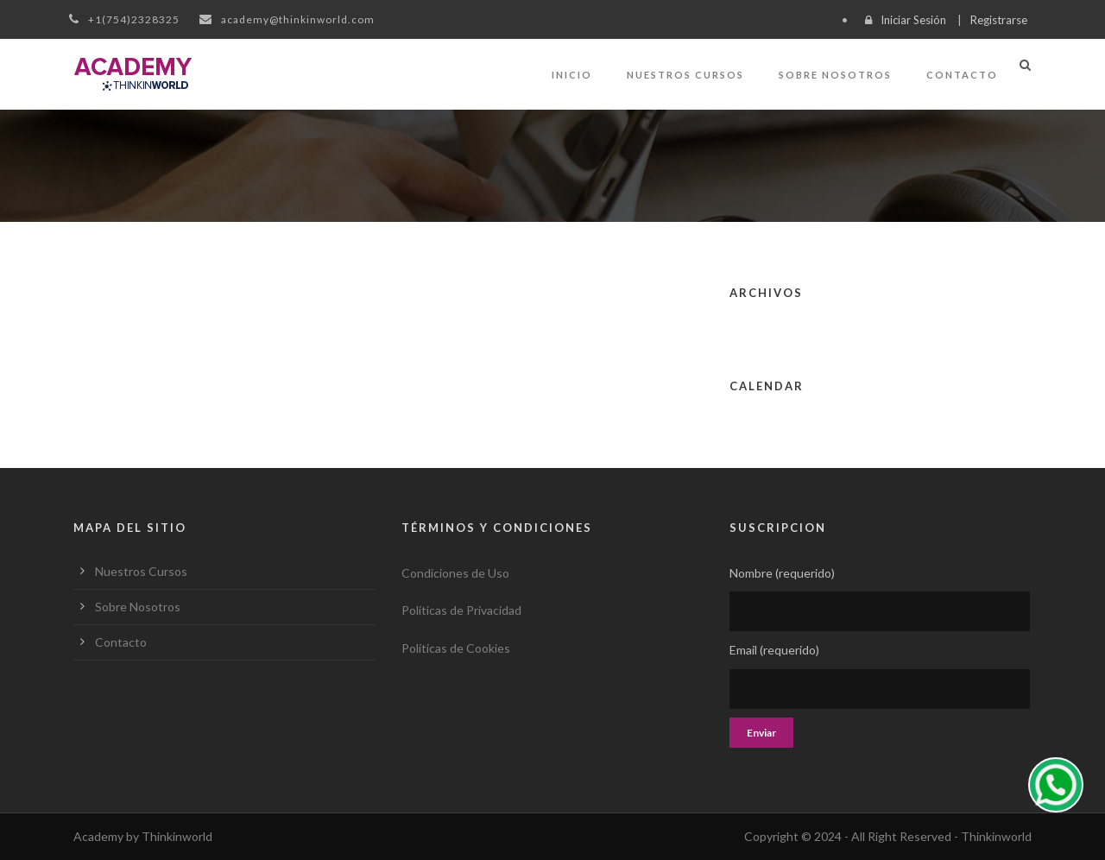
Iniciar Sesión (913, 20)
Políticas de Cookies (455, 648)
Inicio (572, 74)
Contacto (962, 74)
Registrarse (998, 20)
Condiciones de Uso (455, 573)
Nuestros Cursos (685, 74)
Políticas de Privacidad (461, 610)
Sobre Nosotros (835, 74)
